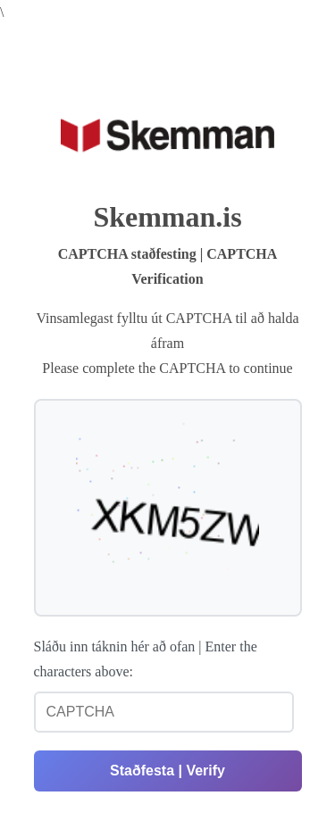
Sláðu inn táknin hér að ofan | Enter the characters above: (145, 659)
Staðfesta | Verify (167, 770)
